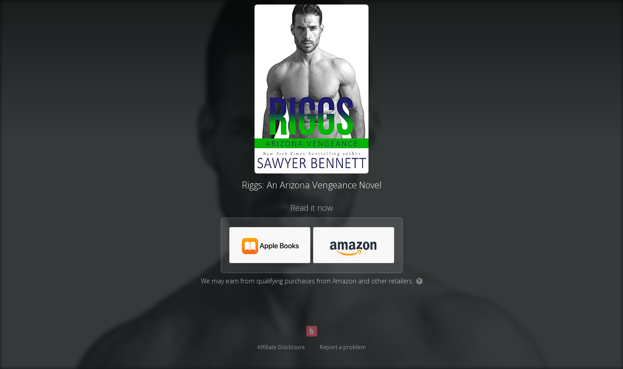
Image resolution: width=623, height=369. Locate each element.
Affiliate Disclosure (281, 347)
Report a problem (343, 347)
